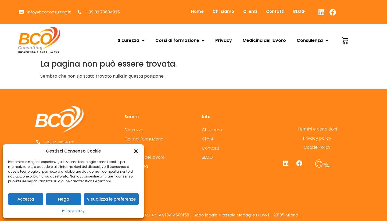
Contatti (282, 11)
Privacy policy (73, 211)
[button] (136, 151)
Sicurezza (131, 40)
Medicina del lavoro (264, 40)
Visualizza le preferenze (111, 199)
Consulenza (312, 40)
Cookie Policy (317, 147)
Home (198, 11)
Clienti (255, 11)
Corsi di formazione (180, 40)
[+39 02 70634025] (73, 142)
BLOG (308, 11)
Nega (63, 199)
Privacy (223, 40)
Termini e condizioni (317, 129)
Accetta (25, 199)
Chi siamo (227, 11)
